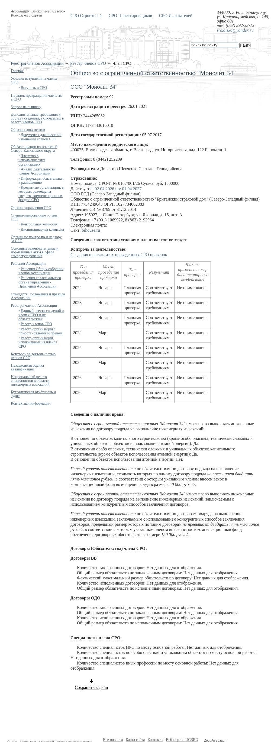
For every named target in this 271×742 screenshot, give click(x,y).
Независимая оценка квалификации (27, 367)
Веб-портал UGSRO (182, 740)
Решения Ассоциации (28, 264)
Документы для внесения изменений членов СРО (40, 137)
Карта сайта (135, 740)
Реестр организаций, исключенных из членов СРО (37, 342)
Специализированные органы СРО (34, 217)
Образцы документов (28, 130)
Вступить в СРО (34, 88)
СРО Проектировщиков (130, 15)
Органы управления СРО (31, 208)
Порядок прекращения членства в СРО (36, 97)
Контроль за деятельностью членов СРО (33, 356)
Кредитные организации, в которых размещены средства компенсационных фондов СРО (41, 193)
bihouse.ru (91, 230)
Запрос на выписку (26, 107)
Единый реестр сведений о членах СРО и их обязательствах (41, 315)
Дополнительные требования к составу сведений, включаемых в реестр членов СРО (37, 118)
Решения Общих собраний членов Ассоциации (40, 271)
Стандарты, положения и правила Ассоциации (38, 296)
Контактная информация (30, 403)
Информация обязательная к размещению (40, 180)
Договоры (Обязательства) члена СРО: (108, 548)
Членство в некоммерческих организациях (31, 160)
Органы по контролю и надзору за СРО (36, 239)
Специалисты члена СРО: (96, 637)
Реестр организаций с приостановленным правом (40, 331)
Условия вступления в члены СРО (34, 80)
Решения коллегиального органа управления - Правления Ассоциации (39, 282)
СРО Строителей (86, 15)
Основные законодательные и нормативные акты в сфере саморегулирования (35, 252)
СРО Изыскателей (175, 15)
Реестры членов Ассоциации (37, 63)
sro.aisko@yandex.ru (235, 30)
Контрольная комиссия (39, 224)
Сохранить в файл (91, 684)
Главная (17, 71)
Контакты (155, 740)
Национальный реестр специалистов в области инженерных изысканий (30, 380)
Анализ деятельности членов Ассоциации (36, 171)
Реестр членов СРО (88, 63)
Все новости (113, 740)
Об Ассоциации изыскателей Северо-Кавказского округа (34, 149)
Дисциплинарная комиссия (42, 229)
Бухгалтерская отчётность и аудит (33, 394)
